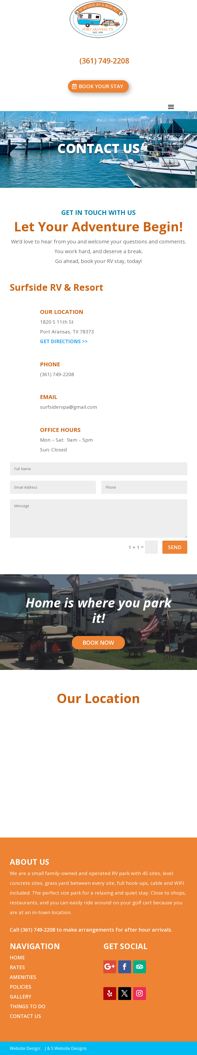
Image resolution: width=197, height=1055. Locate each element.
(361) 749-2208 (38, 929)
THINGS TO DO (27, 1006)
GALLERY (20, 996)
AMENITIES (23, 977)
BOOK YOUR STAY (101, 86)
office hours (60, 429)
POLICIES (20, 987)
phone (50, 364)
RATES (17, 967)
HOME (17, 957)
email (48, 397)
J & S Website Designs (66, 1048)
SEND (175, 547)
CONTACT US (25, 1016)
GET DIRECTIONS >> (64, 341)
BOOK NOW (98, 642)
